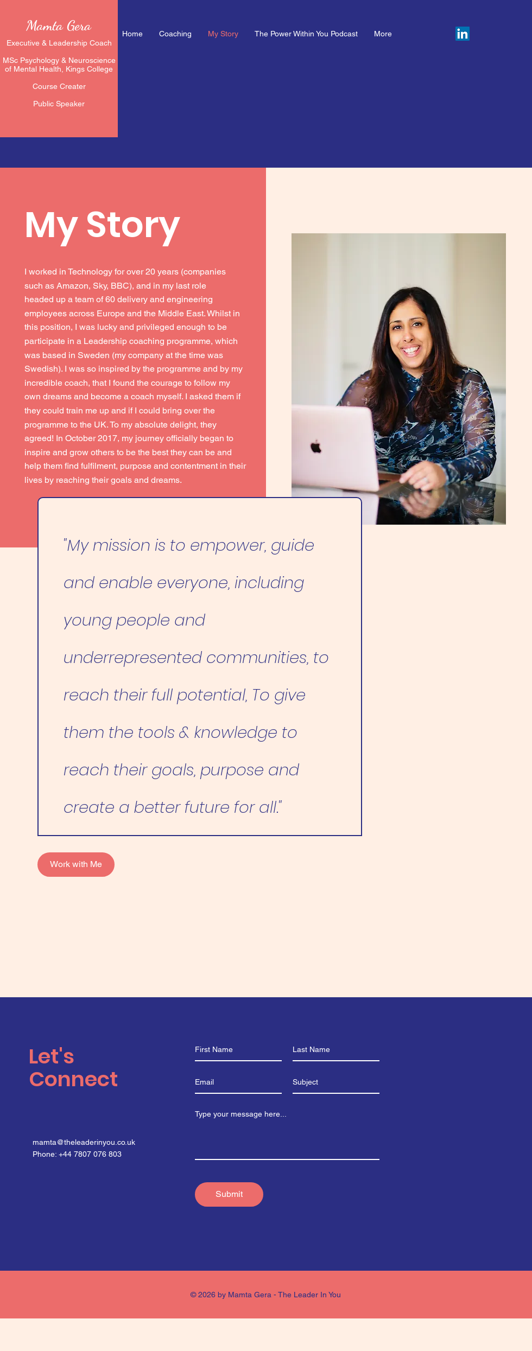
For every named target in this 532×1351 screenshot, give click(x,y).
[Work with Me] (76, 864)
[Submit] (229, 1194)
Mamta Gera (58, 25)
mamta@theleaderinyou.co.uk (84, 1142)
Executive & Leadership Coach (59, 43)
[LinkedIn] (462, 34)
